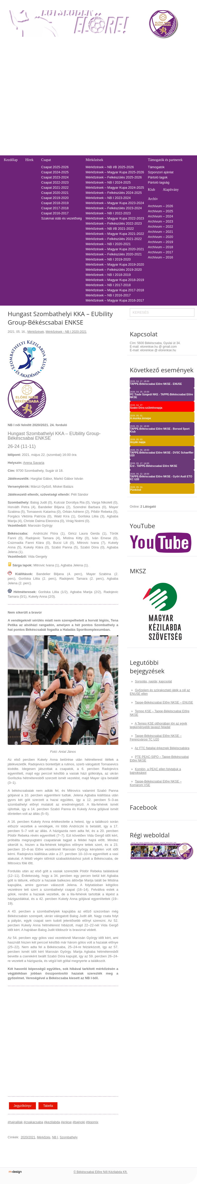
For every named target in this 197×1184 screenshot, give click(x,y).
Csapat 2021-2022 (55, 187)
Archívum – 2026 (160, 206)
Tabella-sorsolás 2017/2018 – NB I (72, 95)
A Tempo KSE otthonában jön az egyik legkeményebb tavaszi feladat (158, 725)
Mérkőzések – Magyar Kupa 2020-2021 (115, 249)
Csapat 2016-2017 (55, 213)
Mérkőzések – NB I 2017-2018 (108, 285)
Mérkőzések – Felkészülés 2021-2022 (114, 239)
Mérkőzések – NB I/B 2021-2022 (110, 228)
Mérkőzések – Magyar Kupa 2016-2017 (115, 300)
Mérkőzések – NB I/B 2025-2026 (110, 167)
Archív (153, 199)
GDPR (9, 153)
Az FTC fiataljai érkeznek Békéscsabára (162, 748)
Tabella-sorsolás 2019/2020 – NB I (72, 84)
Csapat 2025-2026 (55, 167)
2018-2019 (130, 90)
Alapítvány (171, 190)
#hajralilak (15, 1122)
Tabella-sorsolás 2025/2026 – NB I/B (74, 54)
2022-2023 (130, 69)
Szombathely (68, 1137)
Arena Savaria (33, 463)
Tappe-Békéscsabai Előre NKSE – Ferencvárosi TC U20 (156, 737)
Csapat (46, 160)
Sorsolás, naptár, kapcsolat (153, 681)
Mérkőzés (43, 1137)
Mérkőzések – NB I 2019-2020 (108, 259)
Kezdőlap (11, 160)
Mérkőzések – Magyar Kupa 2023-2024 (115, 203)
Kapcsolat (10, 108)
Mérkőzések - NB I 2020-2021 (66, 332)
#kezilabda (52, 1122)
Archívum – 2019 (160, 242)
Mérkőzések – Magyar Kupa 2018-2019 (115, 280)
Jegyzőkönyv (22, 1106)
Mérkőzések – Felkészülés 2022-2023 (114, 223)
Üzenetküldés (14, 132)
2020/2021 (28, 1137)
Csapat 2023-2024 (55, 177)
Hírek (29, 160)
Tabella (48, 1106)
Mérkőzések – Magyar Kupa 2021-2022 (115, 234)
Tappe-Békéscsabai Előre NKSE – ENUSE (164, 702)
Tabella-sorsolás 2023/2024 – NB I (72, 64)
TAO (125, 45)
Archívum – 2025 (160, 211)
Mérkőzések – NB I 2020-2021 (108, 244)
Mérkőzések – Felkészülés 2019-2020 (114, 270)
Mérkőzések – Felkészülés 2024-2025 (114, 193)
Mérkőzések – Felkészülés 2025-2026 (114, 177)
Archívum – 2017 (160, 252)
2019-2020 (130, 84)
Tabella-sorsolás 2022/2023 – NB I (72, 69)
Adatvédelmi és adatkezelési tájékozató (33, 127)
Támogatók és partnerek (165, 160)
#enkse (66, 1122)
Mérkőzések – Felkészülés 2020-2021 (114, 254)
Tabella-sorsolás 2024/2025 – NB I (72, 59)
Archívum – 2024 (160, 216)
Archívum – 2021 (160, 232)
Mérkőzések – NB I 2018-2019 (108, 275)
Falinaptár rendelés (18, 117)
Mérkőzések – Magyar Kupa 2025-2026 (115, 172)
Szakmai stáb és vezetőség (61, 218)
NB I (55, 1137)
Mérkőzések (94, 160)
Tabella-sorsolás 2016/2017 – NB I (72, 100)
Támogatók (156, 167)
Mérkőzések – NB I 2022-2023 (108, 213)
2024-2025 (130, 59)
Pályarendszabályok (19, 137)
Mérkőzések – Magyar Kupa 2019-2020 (115, 264)
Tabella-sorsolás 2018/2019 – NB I (72, 90)
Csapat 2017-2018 (55, 208)
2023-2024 (130, 64)
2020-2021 (130, 79)
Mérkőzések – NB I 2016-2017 (108, 295)
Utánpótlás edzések (18, 122)
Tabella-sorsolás (58, 45)
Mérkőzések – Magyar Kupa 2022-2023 (115, 218)
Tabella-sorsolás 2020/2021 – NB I (72, 79)
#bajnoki (79, 1122)
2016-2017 (130, 100)
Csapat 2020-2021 (55, 193)
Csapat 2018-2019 (55, 203)
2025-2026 (130, 54)
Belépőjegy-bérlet (16, 45)
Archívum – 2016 (160, 257)
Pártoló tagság (158, 182)
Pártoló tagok (158, 177)
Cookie (9, 147)
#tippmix (92, 1122)
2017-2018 (130, 95)
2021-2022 (130, 74)
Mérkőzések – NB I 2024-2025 (108, 182)
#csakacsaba (33, 1122)
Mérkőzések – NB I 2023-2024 (108, 198)
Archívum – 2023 (160, 221)
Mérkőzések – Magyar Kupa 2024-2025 (115, 187)
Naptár (109, 45)
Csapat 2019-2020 (55, 198)
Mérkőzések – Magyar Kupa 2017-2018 (115, 290)
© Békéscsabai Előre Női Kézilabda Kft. (100, 1172)
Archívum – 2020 (160, 237)
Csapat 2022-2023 (55, 182)
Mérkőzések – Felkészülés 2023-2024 (114, 208)
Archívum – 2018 (160, 247)
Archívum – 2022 (160, 226)
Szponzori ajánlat (160, 172)
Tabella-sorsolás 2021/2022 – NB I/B (74, 74)
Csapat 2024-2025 (55, 172)
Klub (151, 190)
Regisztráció (13, 54)
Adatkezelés (13, 142)
